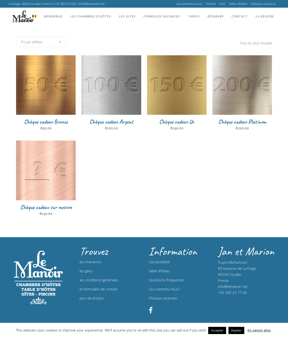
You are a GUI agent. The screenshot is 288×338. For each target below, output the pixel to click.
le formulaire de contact (98, 289)
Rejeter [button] (236, 330)
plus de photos (92, 298)
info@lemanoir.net (233, 286)
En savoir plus (259, 330)
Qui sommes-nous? (189, 4)
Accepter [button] (217, 330)
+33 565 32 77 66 (232, 292)
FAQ (222, 4)
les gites (86, 271)
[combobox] (41, 42)
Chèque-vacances (263, 4)
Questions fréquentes (166, 280)
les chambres (90, 261)
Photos (211, 4)
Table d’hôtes (238, 4)
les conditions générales (99, 280)
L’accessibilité (159, 261)
